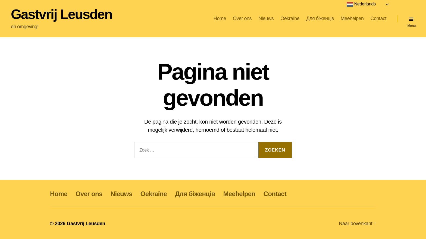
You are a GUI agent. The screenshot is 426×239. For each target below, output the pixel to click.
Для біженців (320, 18)
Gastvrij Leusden (61, 14)
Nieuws (266, 18)
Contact (378, 18)
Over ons (242, 18)
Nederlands (361, 4)
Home (220, 18)
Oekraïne (289, 18)
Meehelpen (352, 18)
